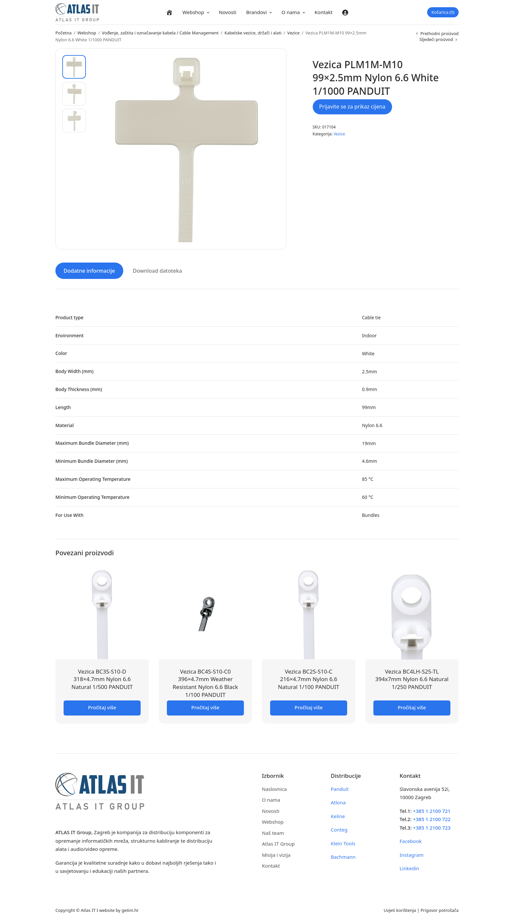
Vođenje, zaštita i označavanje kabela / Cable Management (160, 33)
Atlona (338, 802)
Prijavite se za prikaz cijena (352, 106)
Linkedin (409, 868)
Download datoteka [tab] (157, 270)
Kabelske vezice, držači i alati (253, 33)
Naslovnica (274, 788)
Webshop (193, 12)
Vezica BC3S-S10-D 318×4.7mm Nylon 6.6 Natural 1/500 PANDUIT (102, 678)
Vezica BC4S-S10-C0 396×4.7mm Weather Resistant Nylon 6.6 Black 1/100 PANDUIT (205, 682)
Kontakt (324, 12)
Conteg (339, 829)
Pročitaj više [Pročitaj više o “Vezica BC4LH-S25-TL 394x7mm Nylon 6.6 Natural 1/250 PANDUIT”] (412, 706)
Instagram (412, 854)
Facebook (411, 840)
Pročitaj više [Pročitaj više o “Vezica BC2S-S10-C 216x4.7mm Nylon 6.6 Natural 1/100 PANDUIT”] (309, 706)
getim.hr (130, 910)
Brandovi (256, 12)
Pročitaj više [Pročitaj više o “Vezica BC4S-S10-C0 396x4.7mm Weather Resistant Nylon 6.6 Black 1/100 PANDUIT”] (205, 706)
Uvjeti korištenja (400, 910)
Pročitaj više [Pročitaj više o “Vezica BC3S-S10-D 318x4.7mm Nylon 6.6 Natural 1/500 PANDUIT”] (102, 706)
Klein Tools (343, 842)
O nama (291, 12)
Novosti (227, 12)
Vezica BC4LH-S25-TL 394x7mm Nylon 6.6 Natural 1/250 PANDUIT (411, 678)
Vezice (293, 33)
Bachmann (343, 856)
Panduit (340, 788)
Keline (338, 815)
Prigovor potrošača (440, 910)
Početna (63, 33)
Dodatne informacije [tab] (89, 270)
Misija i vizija (276, 854)
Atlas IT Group (278, 843)
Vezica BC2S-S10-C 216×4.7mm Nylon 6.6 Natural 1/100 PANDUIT (308, 678)
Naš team (273, 832)
